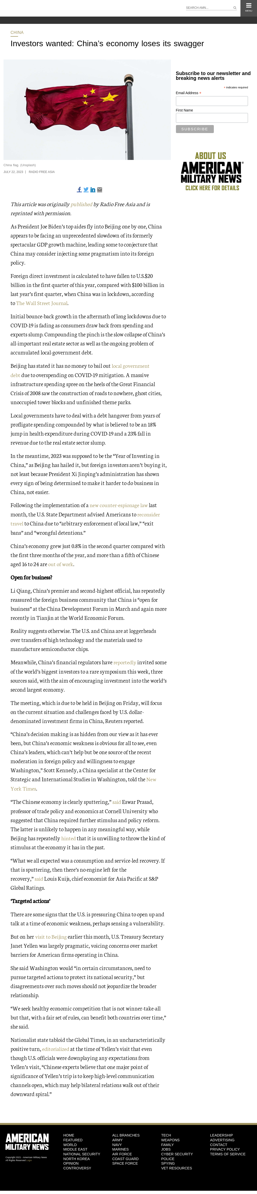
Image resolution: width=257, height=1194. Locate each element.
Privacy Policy (225, 1148)
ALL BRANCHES (126, 1133)
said (117, 800)
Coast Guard (125, 1157)
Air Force (122, 1152)
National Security (81, 1152)
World (70, 1143)
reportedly (125, 661)
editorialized (56, 1046)
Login (29, 1158)
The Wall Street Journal (42, 303)
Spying (168, 1162)
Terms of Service (227, 1152)
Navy (117, 1143)
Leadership (221, 1133)
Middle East (75, 1148)
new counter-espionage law (120, 504)
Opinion (71, 1162)
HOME (68, 1133)
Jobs (166, 1148)
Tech (166, 1133)
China (17, 32)
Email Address (189, 93)
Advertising (222, 1138)
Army (117, 1138)
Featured (73, 1138)
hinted (69, 836)
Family (167, 1143)
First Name (184, 110)
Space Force (125, 1162)
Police (167, 1157)
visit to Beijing (51, 934)
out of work (61, 563)
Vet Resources (176, 1166)
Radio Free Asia (42, 172)
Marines (120, 1148)
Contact (218, 1143)
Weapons (170, 1138)
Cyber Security (177, 1152)
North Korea (76, 1157)
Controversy (77, 1166)
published (82, 204)
